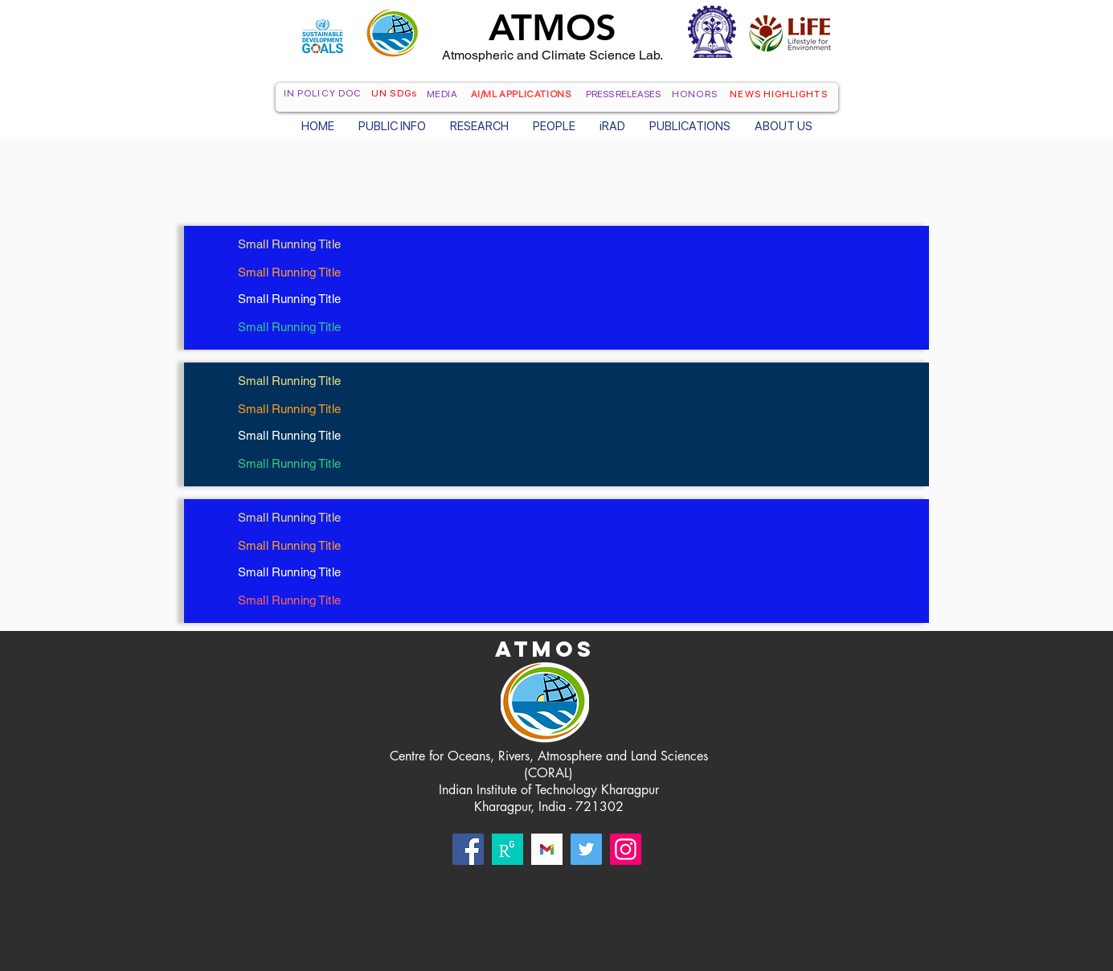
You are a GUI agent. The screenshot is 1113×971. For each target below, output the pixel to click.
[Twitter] (586, 849)
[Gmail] (547, 849)
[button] (392, 125)
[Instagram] (625, 849)
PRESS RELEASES (623, 94)
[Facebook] (468, 849)
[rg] (507, 849)
